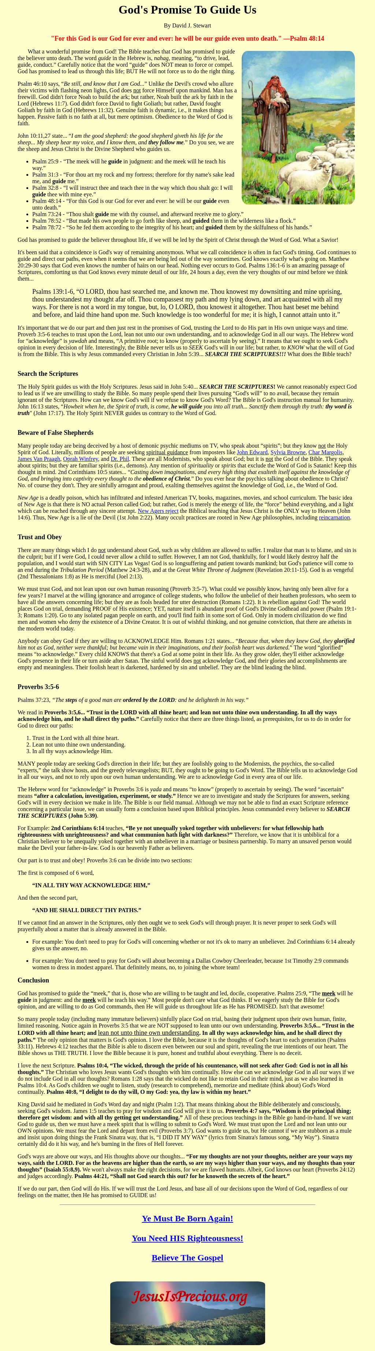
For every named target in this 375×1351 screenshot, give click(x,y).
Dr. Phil (120, 459)
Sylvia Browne (288, 452)
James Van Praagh (39, 459)
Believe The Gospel (187, 1257)
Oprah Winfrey (80, 459)
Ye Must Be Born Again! (187, 1218)
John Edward (252, 452)
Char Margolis (325, 452)
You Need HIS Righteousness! (188, 1238)
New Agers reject (158, 511)
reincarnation (334, 517)
